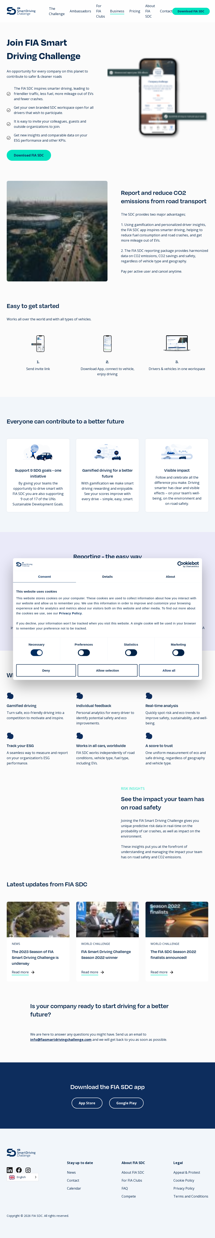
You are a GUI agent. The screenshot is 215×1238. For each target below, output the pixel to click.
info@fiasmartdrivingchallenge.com (61, 1039)
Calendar (74, 1188)
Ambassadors (80, 11)
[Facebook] (19, 1170)
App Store (87, 1103)
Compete (129, 1196)
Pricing (134, 11)
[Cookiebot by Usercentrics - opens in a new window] (180, 564)
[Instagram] (28, 1170)
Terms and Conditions (190, 1196)
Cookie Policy (183, 1180)
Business (117, 11)
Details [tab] (107, 576)
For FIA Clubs (100, 11)
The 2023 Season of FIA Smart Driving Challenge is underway (35, 957)
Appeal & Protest (186, 1172)
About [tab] (170, 576)
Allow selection (107, 670)
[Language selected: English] (23, 1177)
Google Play (126, 1103)
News (16, 943)
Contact (166, 11)
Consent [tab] (44, 576)
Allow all (169, 670)
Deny (46, 670)
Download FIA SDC (191, 11)
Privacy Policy (183, 1188)
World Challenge (95, 943)
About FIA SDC (133, 1172)
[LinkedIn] (10, 1170)
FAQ (125, 1188)
